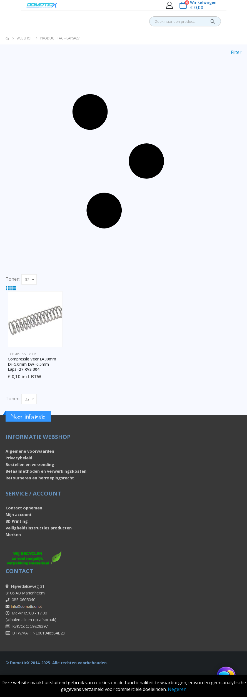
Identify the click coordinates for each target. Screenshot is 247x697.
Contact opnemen (24, 508)
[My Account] (169, 5)
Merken (13, 534)
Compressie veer (23, 354)
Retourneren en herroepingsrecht (40, 478)
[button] (123, 161)
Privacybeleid (19, 457)
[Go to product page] (35, 319)
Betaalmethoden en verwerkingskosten (46, 471)
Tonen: (13, 279)
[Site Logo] (41, 5)
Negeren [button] (177, 689)
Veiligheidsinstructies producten (39, 528)
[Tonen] (29, 279)
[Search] (213, 21)
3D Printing (17, 521)
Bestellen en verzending (30, 464)
